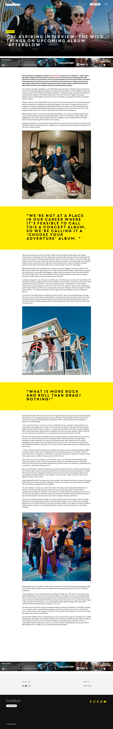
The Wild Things (55, 75)
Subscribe (95, 4)
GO (84, 4)
